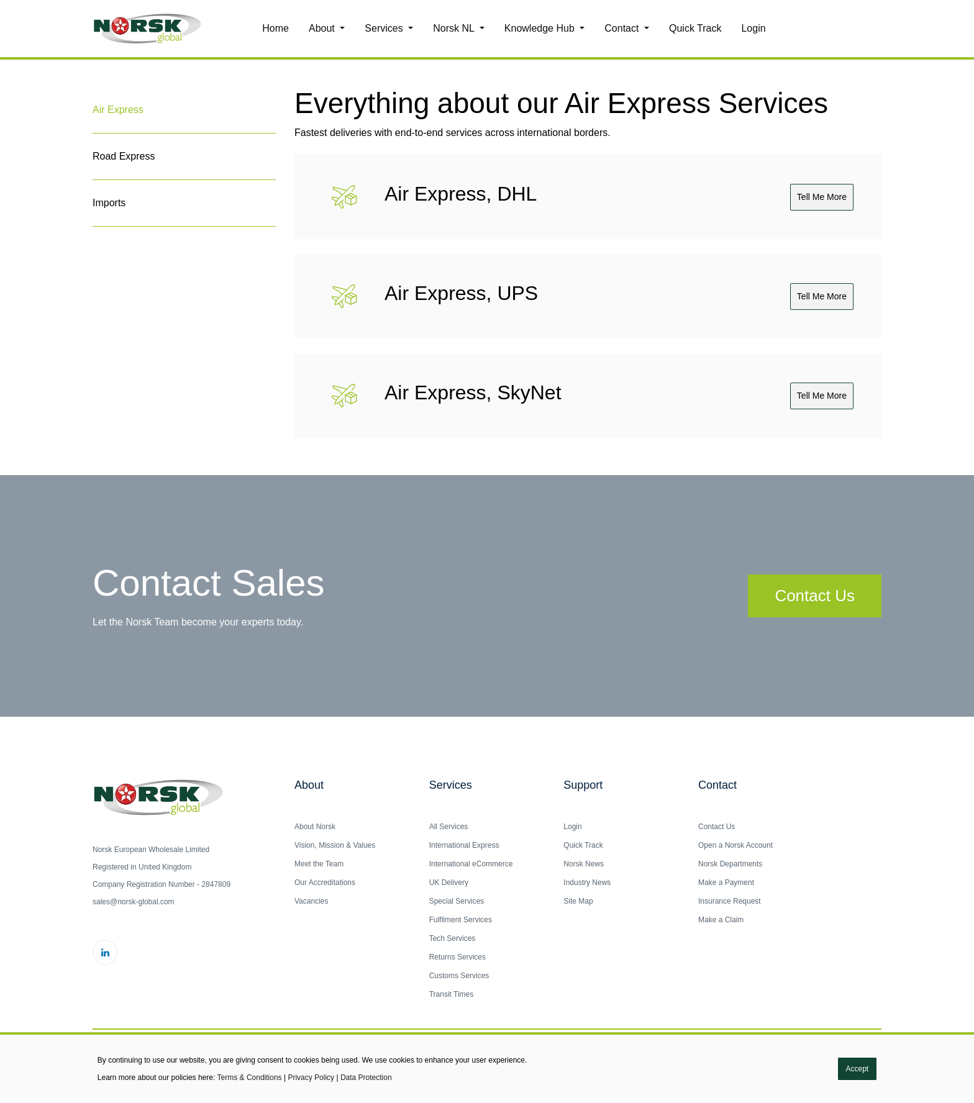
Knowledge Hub (540, 28)
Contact (623, 28)
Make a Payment (726, 882)
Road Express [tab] (124, 156)
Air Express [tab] (118, 109)
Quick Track (695, 28)
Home (275, 28)
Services (385, 28)
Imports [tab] (109, 202)
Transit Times (451, 994)
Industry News (587, 882)
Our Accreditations (324, 882)
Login (753, 28)
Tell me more (822, 197)
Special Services (457, 901)
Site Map (578, 901)
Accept (857, 1068)
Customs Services (459, 975)
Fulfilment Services (460, 919)
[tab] (184, 242)
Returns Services (457, 957)
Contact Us (815, 595)
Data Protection (366, 1077)
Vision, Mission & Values (334, 845)
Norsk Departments (730, 864)
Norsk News (583, 864)
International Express (464, 845)
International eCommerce (471, 864)
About (323, 28)
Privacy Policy (311, 1077)
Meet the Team (319, 864)
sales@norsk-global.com (134, 901)
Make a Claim (721, 919)
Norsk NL (455, 28)
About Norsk (314, 826)
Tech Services (452, 938)
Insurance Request (729, 901)
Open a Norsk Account (735, 845)
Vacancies (311, 901)
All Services (448, 826)
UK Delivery (448, 882)
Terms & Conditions (249, 1077)
